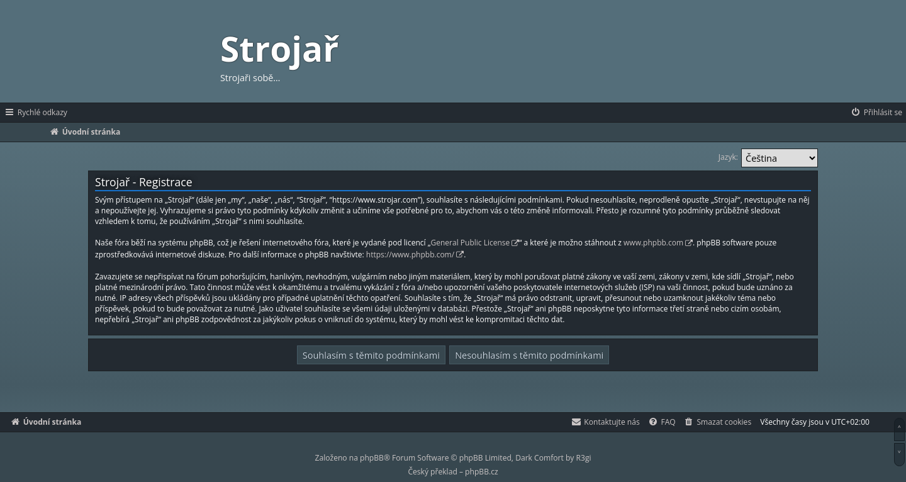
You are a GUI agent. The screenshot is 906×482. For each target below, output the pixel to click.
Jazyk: (728, 157)
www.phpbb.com (653, 242)
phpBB (372, 457)
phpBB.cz (481, 471)
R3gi (583, 457)
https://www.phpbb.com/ (410, 254)
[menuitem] (876, 112)
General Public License (470, 242)
